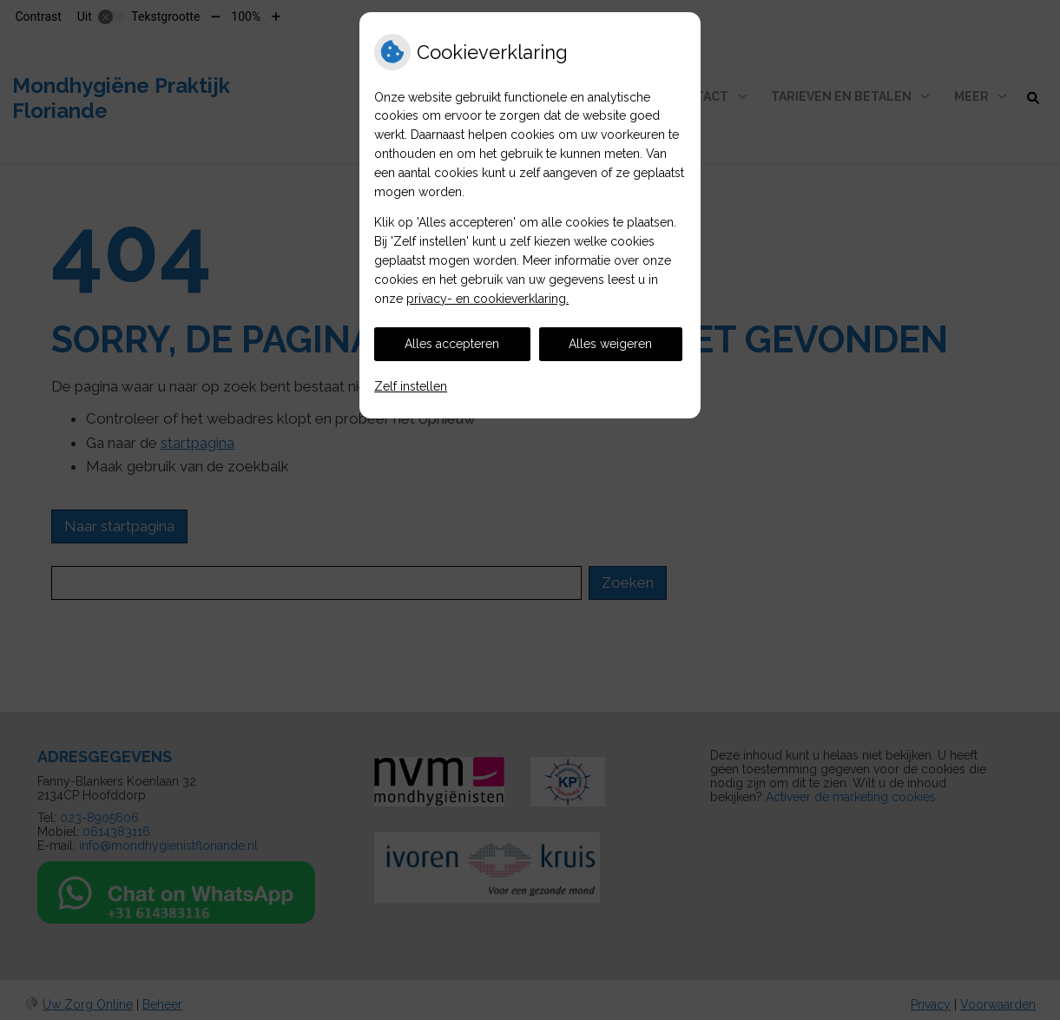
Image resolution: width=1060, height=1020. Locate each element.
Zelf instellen (410, 386)
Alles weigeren (610, 344)
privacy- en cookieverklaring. (487, 299)
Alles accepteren (452, 344)
